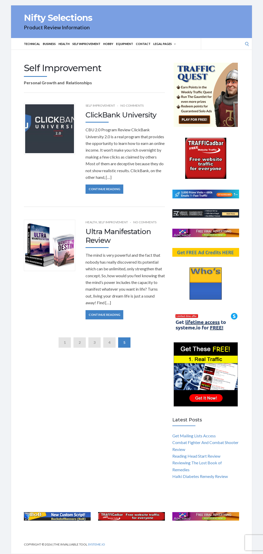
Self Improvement (86, 43)
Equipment (124, 43)
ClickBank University (121, 114)
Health (64, 43)
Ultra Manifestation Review (118, 236)
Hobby (108, 43)
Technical (32, 43)
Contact (143, 43)
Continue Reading (104, 189)
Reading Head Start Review (196, 456)
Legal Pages (164, 44)
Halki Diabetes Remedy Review (200, 476)
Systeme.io (96, 544)
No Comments (132, 105)
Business (49, 43)
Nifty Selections (58, 17)
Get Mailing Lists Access (194, 435)
